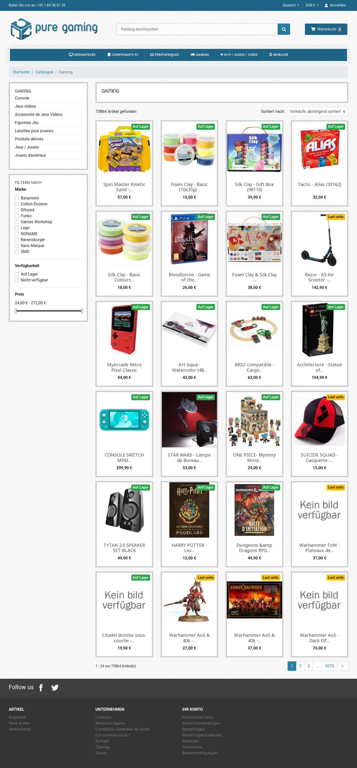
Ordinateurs (82, 55)
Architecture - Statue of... (319, 367)
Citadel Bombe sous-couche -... (124, 638)
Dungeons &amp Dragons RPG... (254, 547)
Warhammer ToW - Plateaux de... (319, 547)
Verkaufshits (20, 729)
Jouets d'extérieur (30, 155)
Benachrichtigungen (199, 753)
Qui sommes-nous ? (112, 735)
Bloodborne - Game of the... (189, 277)
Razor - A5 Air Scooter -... (319, 277)
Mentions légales (110, 723)
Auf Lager (141, 126)
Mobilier (278, 55)
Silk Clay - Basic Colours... (124, 277)
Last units (336, 217)
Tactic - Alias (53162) (319, 184)
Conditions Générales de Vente (122, 729)
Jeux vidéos (25, 106)
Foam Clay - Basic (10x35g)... (189, 187)
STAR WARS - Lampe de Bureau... (189, 457)
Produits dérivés (29, 139)
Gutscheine (192, 747)
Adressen (190, 741)
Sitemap (102, 747)
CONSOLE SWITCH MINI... (124, 457)
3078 (329, 666)
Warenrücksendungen (201, 723)
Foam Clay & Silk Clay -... (254, 277)
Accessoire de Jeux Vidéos (38, 114)
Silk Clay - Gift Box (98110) (254, 187)
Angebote (17, 717)
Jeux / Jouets (27, 147)
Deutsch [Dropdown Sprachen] (290, 5)
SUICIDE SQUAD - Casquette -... (319, 457)
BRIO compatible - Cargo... (254, 367)
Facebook (41, 688)
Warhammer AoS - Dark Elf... (319, 638)
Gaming (200, 55)
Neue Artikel (19, 723)
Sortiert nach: (273, 111)
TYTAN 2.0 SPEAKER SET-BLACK (124, 547)
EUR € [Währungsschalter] (311, 5)
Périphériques (164, 55)
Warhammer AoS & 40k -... (189, 638)
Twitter (55, 688)
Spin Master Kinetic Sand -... (124, 187)
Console (22, 98)
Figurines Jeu (27, 122)
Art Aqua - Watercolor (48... (189, 367)
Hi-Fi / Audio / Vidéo (239, 55)
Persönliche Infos (197, 717)
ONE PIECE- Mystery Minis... (254, 457)
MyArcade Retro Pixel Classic (124, 367)
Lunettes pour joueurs (34, 130)
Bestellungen (193, 729)
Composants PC (123, 55)
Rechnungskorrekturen (202, 735)
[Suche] (203, 29)
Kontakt (102, 741)
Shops (101, 753)
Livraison (103, 717)
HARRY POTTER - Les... (189, 547)
